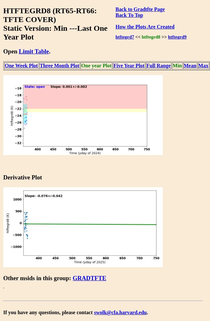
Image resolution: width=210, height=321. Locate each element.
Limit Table (34, 51)
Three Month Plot (59, 65)
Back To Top (129, 15)
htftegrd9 (177, 37)
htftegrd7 (125, 37)
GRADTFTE (89, 278)
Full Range (158, 65)
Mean (190, 65)
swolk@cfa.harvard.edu (120, 312)
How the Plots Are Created (145, 26)
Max (203, 65)
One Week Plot (21, 65)
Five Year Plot (128, 65)
